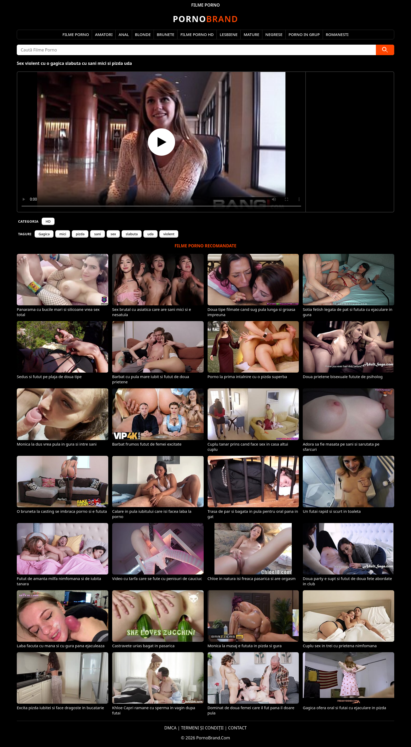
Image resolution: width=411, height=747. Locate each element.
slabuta (132, 234)
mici (62, 234)
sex (113, 234)
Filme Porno (75, 34)
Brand (205, 18)
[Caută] (385, 50)
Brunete (165, 34)
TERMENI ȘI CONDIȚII (202, 728)
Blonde (143, 34)
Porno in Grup (304, 34)
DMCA (170, 728)
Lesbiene (228, 34)
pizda (80, 234)
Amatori (103, 34)
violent (168, 234)
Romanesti (337, 34)
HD (48, 221)
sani (97, 234)
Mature (251, 34)
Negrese (273, 34)
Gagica (44, 234)
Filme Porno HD (197, 34)
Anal (123, 34)
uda (150, 234)
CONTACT (237, 728)
